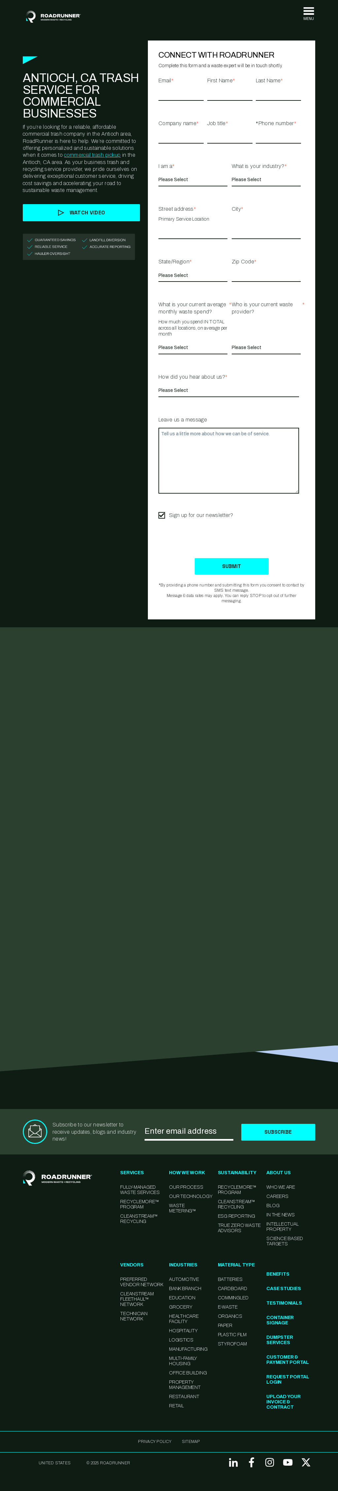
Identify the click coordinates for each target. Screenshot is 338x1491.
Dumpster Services (279, 1340)
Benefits (277, 1274)
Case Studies (283, 1289)
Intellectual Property (282, 1227)
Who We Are (280, 1187)
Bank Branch (185, 1289)
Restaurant (184, 1397)
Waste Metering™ (182, 1209)
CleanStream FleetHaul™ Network (136, 1299)
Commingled (233, 1298)
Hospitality (183, 1331)
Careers (277, 1196)
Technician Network (134, 1317)
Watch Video (81, 212)
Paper (225, 1325)
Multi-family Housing (183, 1361)
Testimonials (284, 1303)
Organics (230, 1316)
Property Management (185, 1385)
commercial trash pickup (92, 155)
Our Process (186, 1187)
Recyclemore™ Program (237, 1190)
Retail (176, 1406)
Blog (272, 1206)
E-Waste (228, 1307)
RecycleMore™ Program (139, 1205)
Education (182, 1298)
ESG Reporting (236, 1216)
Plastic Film (232, 1335)
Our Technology (191, 1196)
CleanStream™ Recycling (138, 1219)
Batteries (230, 1279)
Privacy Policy (154, 1442)
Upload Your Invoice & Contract (283, 1402)
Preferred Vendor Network (141, 1282)
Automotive (184, 1279)
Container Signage (280, 1320)
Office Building (188, 1373)
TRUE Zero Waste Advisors (239, 1228)
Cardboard (232, 1289)
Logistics (181, 1340)
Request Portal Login (287, 1380)
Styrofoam (232, 1344)
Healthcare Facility (184, 1319)
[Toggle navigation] (308, 14)
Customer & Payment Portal (287, 1360)
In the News (280, 1215)
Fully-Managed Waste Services (140, 1190)
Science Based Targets (284, 1241)
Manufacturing (188, 1349)
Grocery (180, 1307)
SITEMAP (191, 1442)
